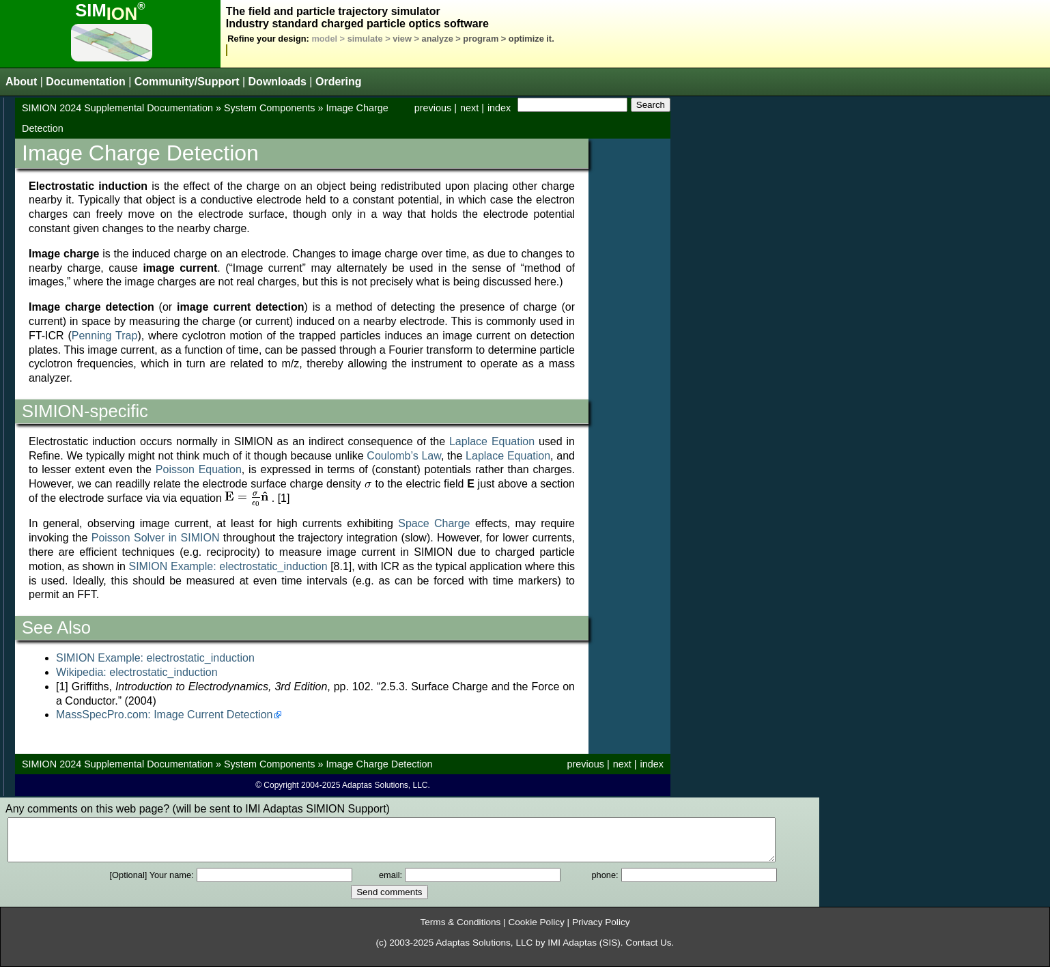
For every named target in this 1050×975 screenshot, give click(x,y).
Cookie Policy (536, 930)
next (469, 107)
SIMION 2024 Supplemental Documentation (117, 107)
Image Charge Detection (379, 764)
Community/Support (187, 81)
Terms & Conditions (460, 930)
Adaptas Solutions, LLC (484, 951)
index (499, 107)
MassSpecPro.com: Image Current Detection (164, 714)
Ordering (338, 81)
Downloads (278, 81)
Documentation (85, 81)
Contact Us (648, 951)
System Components (269, 107)
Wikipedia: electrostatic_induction (137, 672)
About (21, 81)
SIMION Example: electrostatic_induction (227, 566)
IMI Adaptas (572, 951)
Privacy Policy (601, 930)
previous (432, 107)
